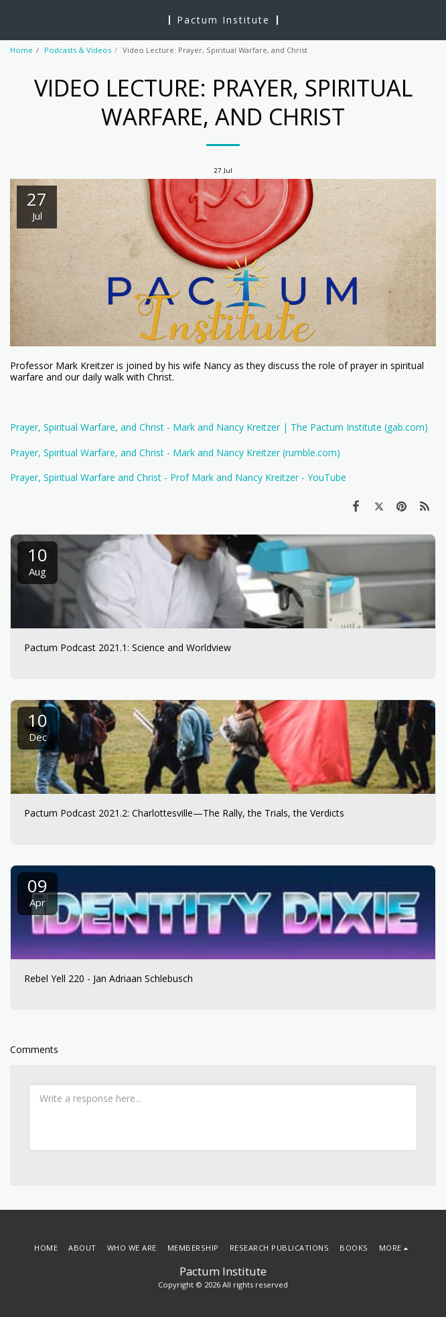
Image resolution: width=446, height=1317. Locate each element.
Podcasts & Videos (77, 50)
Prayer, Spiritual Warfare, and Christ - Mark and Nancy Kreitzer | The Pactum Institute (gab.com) (219, 427)
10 (37, 560)
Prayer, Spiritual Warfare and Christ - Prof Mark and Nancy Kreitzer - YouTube (178, 477)
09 (37, 891)
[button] (14, 19)
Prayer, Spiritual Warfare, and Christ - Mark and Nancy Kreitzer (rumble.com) (175, 452)
